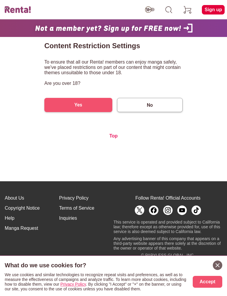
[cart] (187, 9)
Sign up (213, 9)
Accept (207, 281)
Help (9, 218)
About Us (14, 197)
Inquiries (68, 218)
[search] (169, 9)
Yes (78, 105)
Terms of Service (76, 208)
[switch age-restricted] (150, 10)
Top (113, 135)
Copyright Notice (22, 208)
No (150, 105)
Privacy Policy (74, 197)
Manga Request (21, 228)
